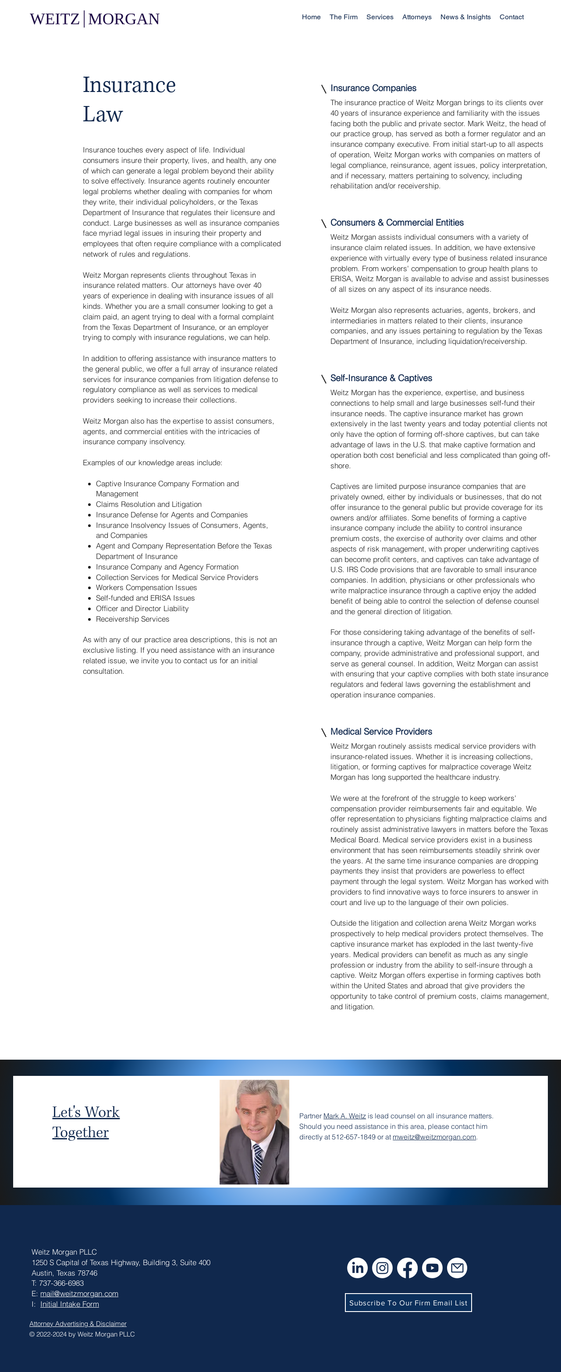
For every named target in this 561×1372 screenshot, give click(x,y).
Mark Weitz (486, 123)
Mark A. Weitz (344, 1115)
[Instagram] (382, 1268)
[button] (380, 17)
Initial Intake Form (69, 1303)
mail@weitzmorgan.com (79, 1293)
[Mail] (457, 1268)
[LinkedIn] (357, 1268)
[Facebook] (407, 1268)
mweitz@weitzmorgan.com (434, 1136)
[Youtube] (432, 1268)
